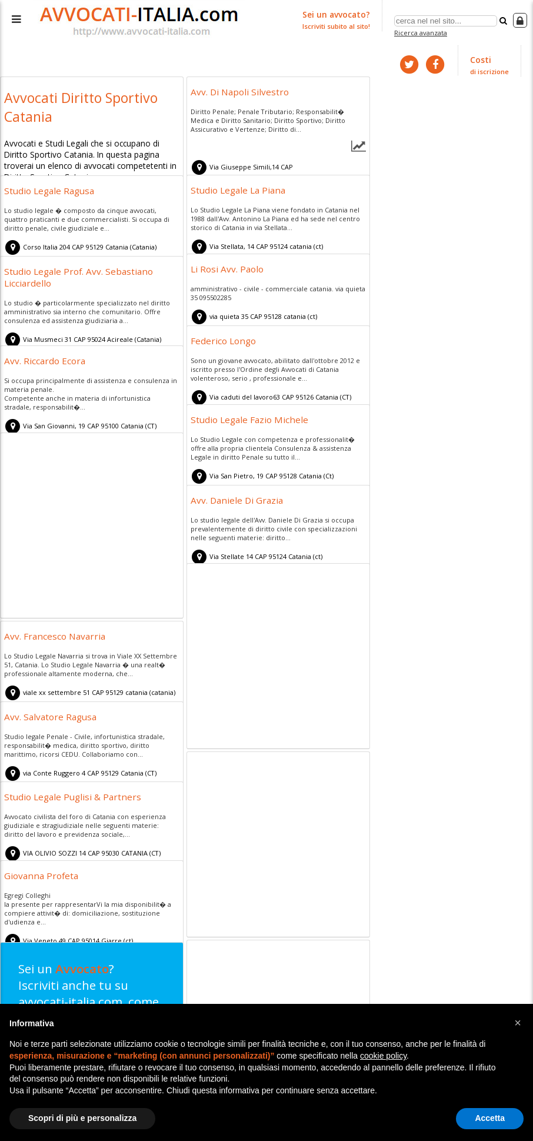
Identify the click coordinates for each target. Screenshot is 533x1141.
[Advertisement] (92, 526)
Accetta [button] (490, 1118)
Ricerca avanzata (422, 31)
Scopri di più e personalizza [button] (82, 1118)
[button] (517, 1022)
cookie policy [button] (383, 1055)
